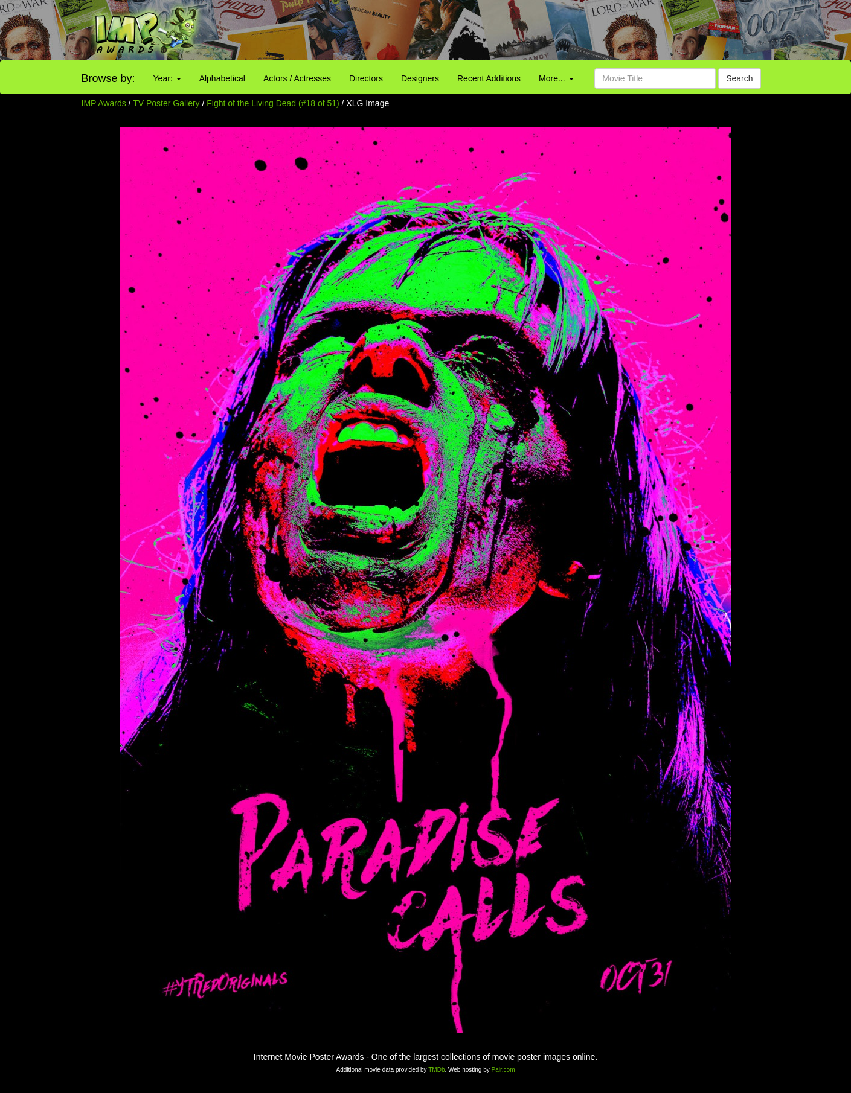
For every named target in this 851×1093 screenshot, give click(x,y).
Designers (420, 78)
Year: (167, 78)
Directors (366, 78)
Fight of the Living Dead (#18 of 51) (273, 103)
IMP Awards (104, 103)
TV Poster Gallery (166, 103)
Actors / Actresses (297, 78)
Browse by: (108, 78)
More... (556, 78)
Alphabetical (222, 78)
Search (739, 78)
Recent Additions (489, 78)
